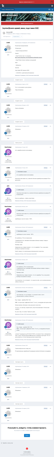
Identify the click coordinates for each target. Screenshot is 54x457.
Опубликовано (22, 42)
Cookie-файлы (27, 452)
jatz (8, 186)
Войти (27, 435)
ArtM (11, 32)
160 (8, 198)
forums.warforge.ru (27, 453)
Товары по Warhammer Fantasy (23, 33)
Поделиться (7, 36)
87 (8, 159)
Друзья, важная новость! (26, 2)
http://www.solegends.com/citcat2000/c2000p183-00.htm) (28, 57)
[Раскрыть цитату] (17, 171)
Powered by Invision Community (27, 454)
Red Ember (8, 147)
